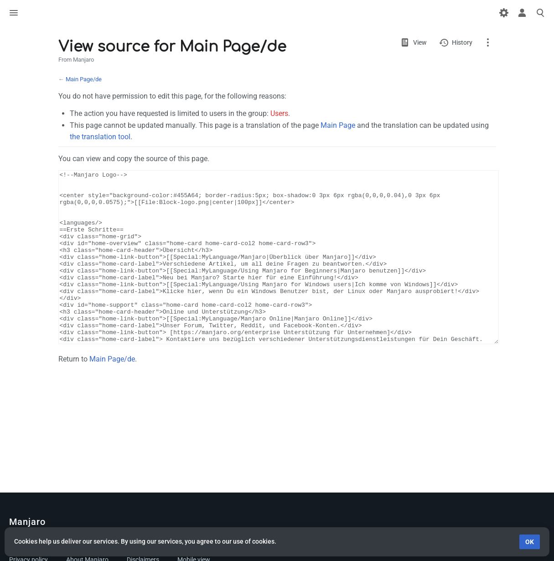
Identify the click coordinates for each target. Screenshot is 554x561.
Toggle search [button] (540, 13)
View (419, 42)
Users (279, 113)
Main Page (338, 125)
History (462, 42)
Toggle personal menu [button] (522, 13)
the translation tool (100, 136)
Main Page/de (84, 79)
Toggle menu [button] (14, 13)
